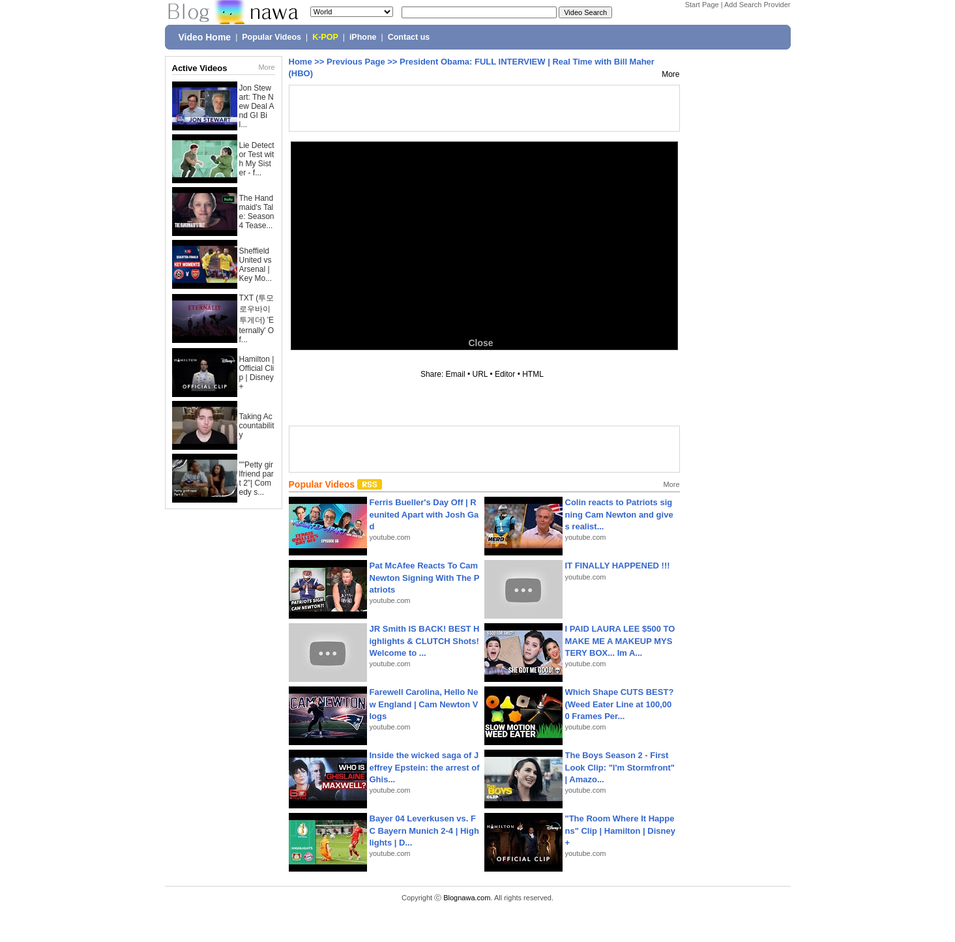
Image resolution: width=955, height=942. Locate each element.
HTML (532, 374)
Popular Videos (271, 37)
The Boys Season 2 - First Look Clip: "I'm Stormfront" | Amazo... (620, 767)
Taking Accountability (256, 425)
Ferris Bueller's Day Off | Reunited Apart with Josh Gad (424, 514)
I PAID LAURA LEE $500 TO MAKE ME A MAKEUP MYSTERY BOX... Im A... (620, 640)
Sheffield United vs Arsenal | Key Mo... (255, 264)
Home (300, 61)
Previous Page (356, 61)
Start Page (702, 4)
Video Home (205, 37)
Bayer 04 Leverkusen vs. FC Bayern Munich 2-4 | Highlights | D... (424, 830)
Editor (505, 374)
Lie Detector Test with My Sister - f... (256, 159)
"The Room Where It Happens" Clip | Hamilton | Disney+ (620, 830)
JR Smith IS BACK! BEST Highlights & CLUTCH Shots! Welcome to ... (425, 640)
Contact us (409, 37)
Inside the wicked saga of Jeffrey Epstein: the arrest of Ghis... (425, 767)
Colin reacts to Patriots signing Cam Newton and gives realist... (619, 514)
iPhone (363, 37)
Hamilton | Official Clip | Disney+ (256, 373)
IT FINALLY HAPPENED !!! (617, 565)
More (266, 67)
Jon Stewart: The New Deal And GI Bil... (256, 106)
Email (455, 374)
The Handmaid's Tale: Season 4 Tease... (256, 212)
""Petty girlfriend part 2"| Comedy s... (256, 478)
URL (480, 374)
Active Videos (200, 68)
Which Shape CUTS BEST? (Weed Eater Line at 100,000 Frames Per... (619, 703)
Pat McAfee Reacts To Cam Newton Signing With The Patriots (425, 577)
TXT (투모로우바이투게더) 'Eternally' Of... (256, 318)
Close (480, 343)
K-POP (325, 37)
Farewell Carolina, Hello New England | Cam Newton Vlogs (424, 703)
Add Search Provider (757, 4)
